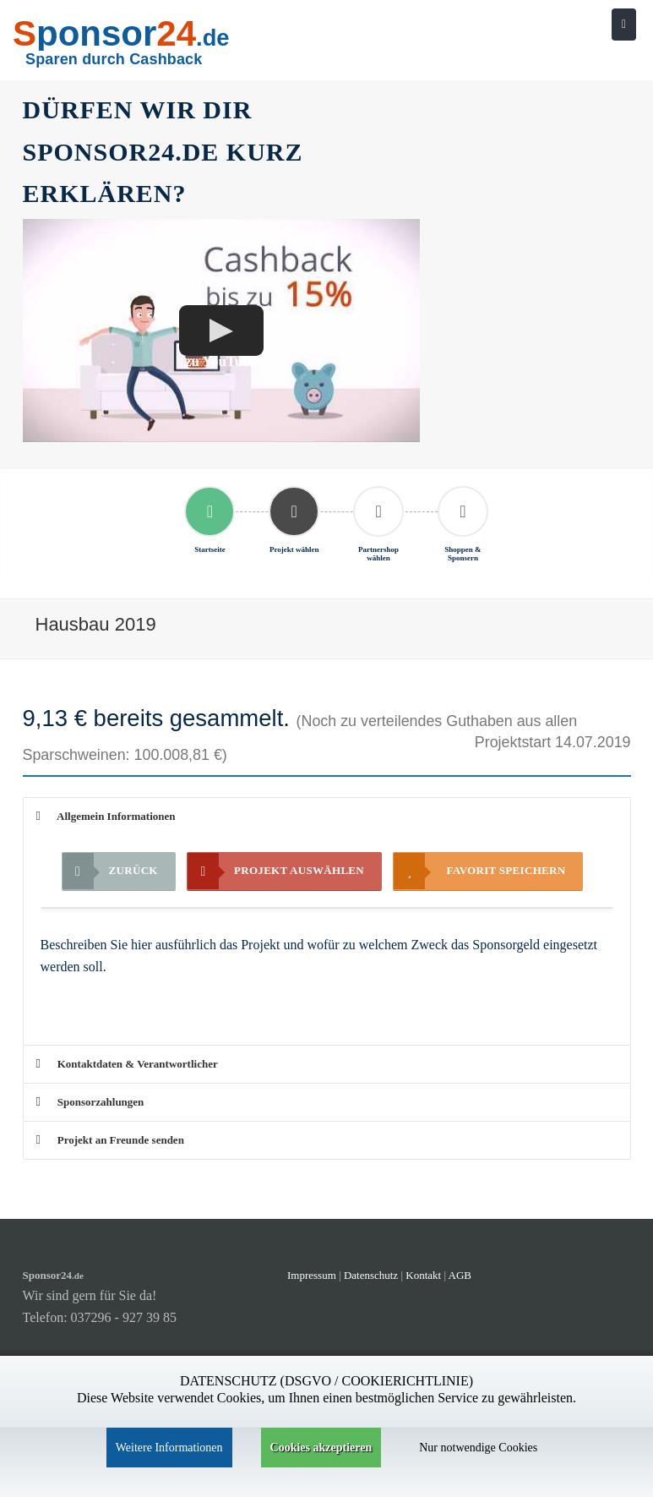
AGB (460, 1275)
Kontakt (424, 1275)
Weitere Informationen (169, 1447)
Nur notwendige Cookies (478, 1447)
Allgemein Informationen (106, 816)
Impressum (311, 1275)
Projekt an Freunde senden (110, 1140)
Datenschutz (371, 1275)
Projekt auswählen (276, 871)
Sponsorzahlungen (90, 1101)
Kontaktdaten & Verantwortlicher (127, 1063)
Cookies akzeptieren (321, 1447)
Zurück (110, 871)
